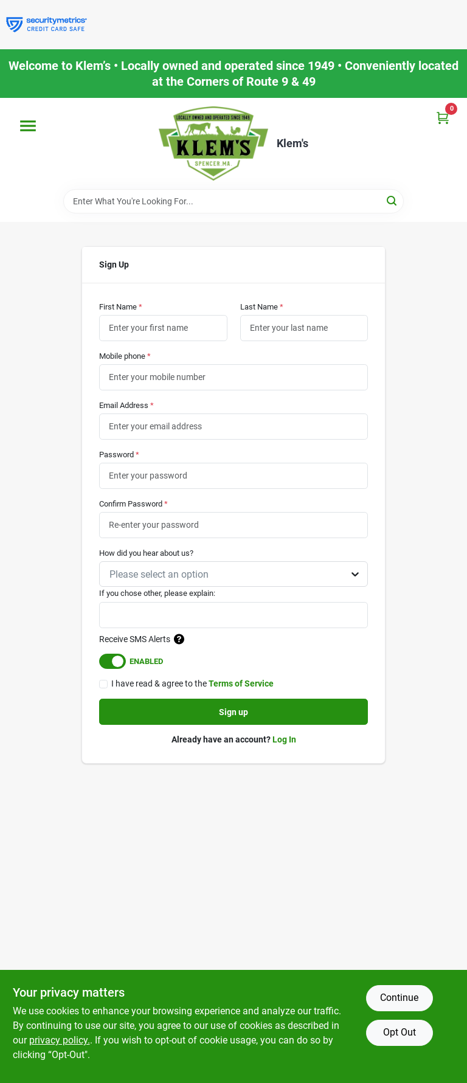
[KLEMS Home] (213, 143)
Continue (399, 997)
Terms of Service (241, 683)
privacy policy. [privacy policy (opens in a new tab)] (59, 1040)
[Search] (392, 200)
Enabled (146, 661)
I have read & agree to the (192, 683)
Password (119, 454)
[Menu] (28, 126)
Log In (284, 739)
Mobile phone (125, 356)
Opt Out (399, 1032)
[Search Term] (233, 201)
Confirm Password (133, 503)
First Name (120, 306)
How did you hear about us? (146, 553)
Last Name (261, 306)
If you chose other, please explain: (157, 593)
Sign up (233, 712)
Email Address (126, 405)
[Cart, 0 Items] (443, 117)
